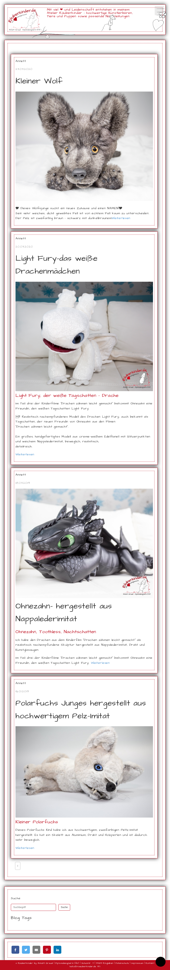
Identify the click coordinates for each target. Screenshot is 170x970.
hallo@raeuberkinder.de (83, 966)
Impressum (137, 963)
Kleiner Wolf (38, 81)
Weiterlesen (121, 218)
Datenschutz (122, 963)
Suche (64, 907)
